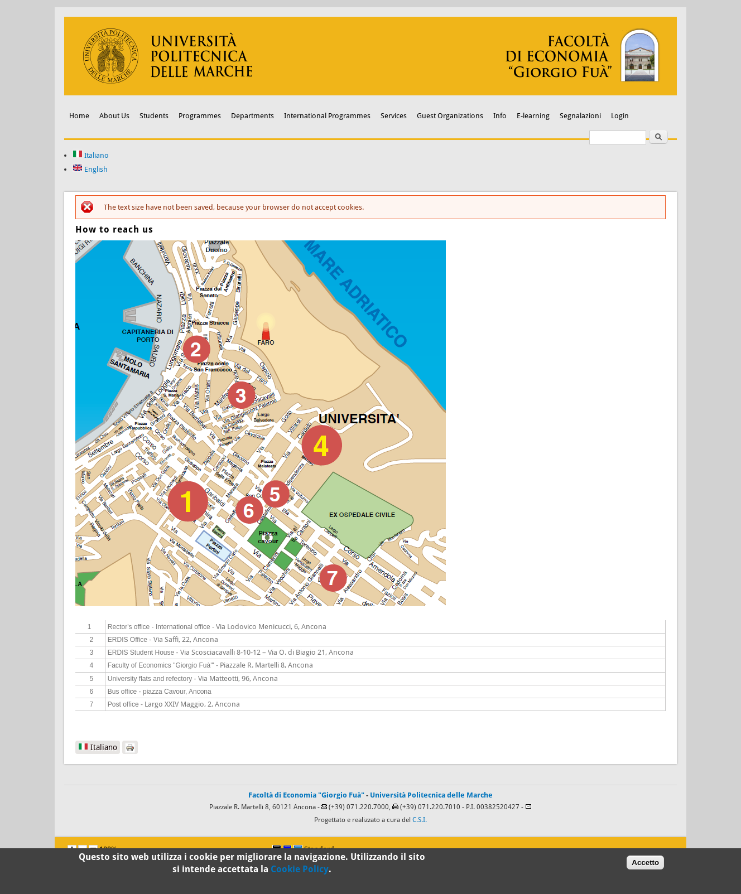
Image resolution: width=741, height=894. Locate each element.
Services (394, 116)
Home (79, 116)
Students (154, 116)
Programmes (200, 116)
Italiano (91, 155)
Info (500, 116)
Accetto (645, 862)
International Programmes (327, 116)
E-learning (533, 116)
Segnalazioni (580, 116)
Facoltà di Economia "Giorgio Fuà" (306, 795)
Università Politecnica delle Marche (431, 795)
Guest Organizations (450, 116)
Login (620, 116)
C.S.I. (419, 820)
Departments (252, 116)
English (90, 169)
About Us (114, 116)
